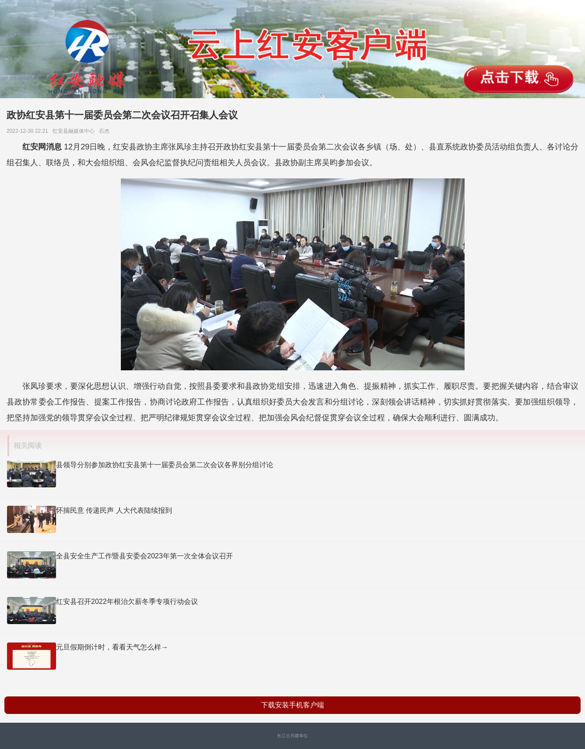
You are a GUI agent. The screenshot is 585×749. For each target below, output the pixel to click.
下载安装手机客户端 (292, 705)
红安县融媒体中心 (75, 131)
